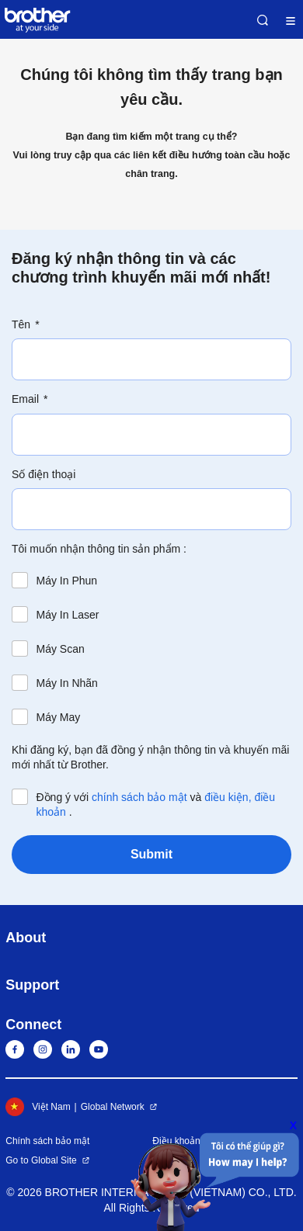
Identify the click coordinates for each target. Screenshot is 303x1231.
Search (262, 20)
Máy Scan (61, 649)
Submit (151, 854)
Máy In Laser (68, 615)
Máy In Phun (67, 580)
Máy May (59, 717)
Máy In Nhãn (67, 683)
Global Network (113, 1106)
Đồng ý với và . (156, 804)
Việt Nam (37, 1106)
